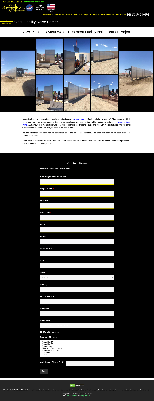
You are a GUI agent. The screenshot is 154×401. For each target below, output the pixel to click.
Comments (45, 320)
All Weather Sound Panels (77, 348)
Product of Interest (48, 337)
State (43, 272)
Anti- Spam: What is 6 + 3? (52, 363)
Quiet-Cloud (77, 355)
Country (43, 284)
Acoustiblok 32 (77, 344)
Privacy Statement (85, 396)
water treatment (81, 119)
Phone (43, 236)
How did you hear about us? (53, 177)
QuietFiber (77, 352)
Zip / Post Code (47, 296)
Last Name (45, 213)
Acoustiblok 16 (77, 342)
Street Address (47, 248)
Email (43, 224)
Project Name (47, 189)
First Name (45, 201)
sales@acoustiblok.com (34, 2)
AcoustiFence (77, 346)
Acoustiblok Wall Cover (77, 350)
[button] (151, 15)
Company (44, 308)
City (42, 260)
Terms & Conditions (71, 396)
